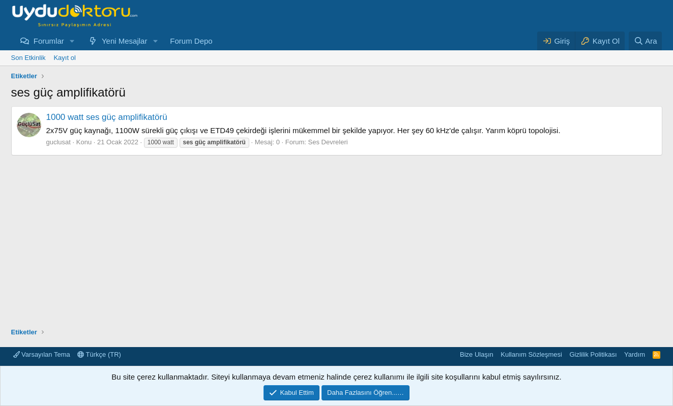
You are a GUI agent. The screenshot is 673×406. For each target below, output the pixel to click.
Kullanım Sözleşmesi (531, 354)
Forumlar (49, 41)
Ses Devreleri (328, 142)
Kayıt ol (64, 57)
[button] (72, 41)
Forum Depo (191, 41)
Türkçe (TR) (99, 354)
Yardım (634, 354)
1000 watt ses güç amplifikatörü (106, 117)
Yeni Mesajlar (125, 41)
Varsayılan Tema (41, 354)
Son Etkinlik (28, 57)
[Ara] (645, 41)
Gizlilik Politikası (593, 354)
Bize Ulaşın (476, 354)
